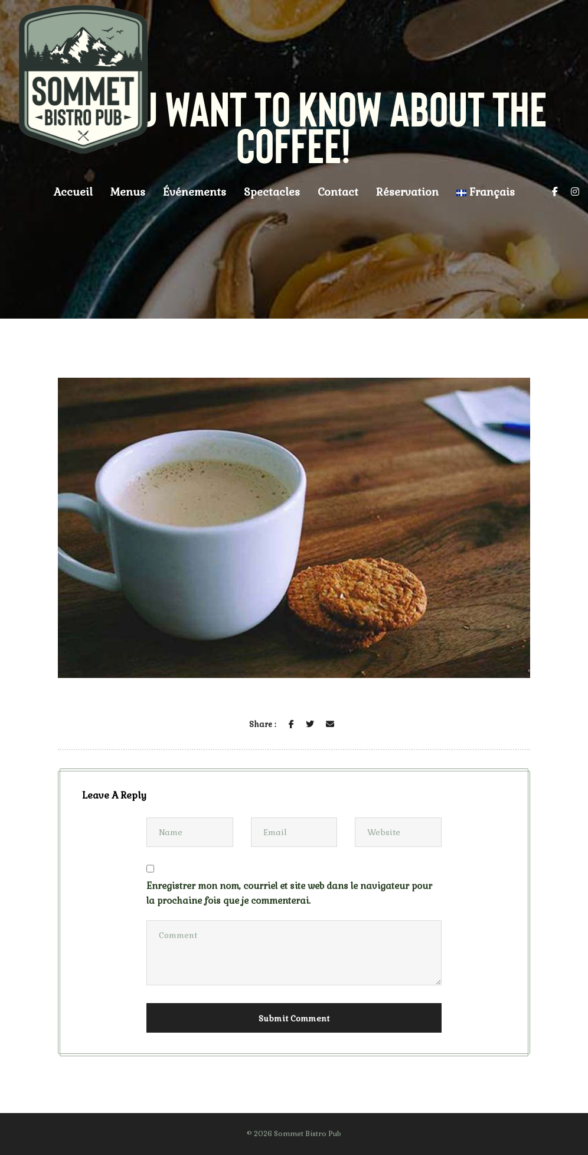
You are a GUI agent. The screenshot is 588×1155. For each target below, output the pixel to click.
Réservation (407, 192)
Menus (127, 192)
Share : (262, 724)
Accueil (73, 192)
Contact (338, 192)
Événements (194, 192)
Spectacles (272, 192)
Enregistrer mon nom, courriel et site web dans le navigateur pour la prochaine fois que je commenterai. (289, 893)
